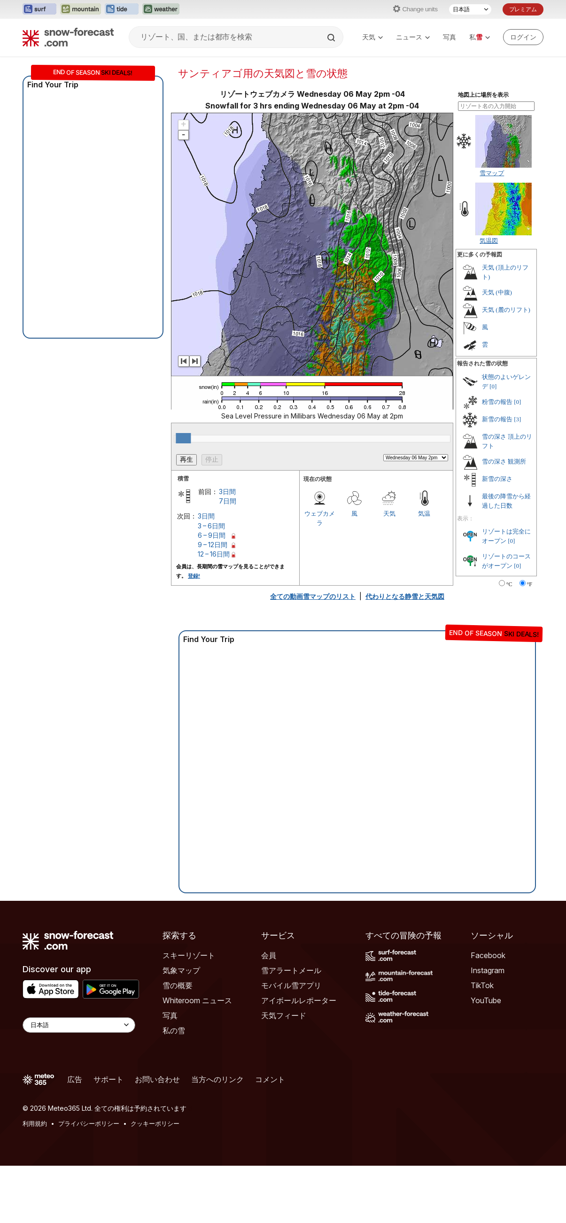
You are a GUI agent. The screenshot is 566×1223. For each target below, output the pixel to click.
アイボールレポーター (298, 1000)
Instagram (487, 970)
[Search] (332, 37)
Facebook (488, 955)
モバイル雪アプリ (291, 985)
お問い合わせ (157, 1079)
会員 (268, 955)
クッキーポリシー (155, 1123)
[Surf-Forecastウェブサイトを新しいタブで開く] (39, 9)
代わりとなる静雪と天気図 (404, 596)
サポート (108, 1079)
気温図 (489, 240)
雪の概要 (178, 985)
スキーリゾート (189, 955)
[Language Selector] (79, 1025)
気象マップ (181, 970)
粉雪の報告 (497, 401)
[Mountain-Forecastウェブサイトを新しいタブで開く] (80, 9)
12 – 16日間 (214, 554)
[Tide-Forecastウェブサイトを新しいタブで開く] (122, 9)
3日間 (227, 491)
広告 (74, 1079)
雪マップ (492, 173)
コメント (270, 1079)
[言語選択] (470, 9)
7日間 (227, 501)
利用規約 (35, 1123)
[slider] (183, 438)
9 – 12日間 (212, 545)
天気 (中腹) (497, 292)
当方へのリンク (217, 1079)
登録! (194, 576)
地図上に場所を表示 (483, 95)
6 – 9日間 (211, 535)
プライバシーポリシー (88, 1123)
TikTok (482, 985)
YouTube (486, 1000)
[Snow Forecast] (68, 37)
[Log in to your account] (523, 37)
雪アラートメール (291, 970)
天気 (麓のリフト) (506, 309)
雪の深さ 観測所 (504, 461)
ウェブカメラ (319, 518)
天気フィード (283, 1015)
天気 (372, 37)
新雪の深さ (497, 478)
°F (529, 584)
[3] (517, 419)
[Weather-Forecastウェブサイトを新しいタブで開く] (160, 9)
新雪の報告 (497, 419)
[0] (492, 386)
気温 (424, 513)
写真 (449, 37)
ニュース (413, 37)
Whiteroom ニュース (197, 1000)
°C (509, 584)
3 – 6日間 (211, 526)
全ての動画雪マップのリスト (313, 596)
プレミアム (523, 9)
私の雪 (174, 1030)
